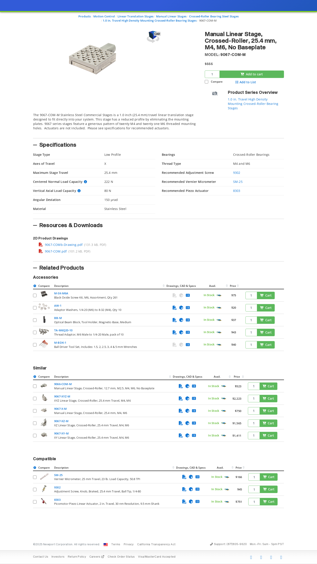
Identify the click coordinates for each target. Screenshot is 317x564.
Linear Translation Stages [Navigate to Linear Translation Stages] (135, 16)
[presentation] (158, 282)
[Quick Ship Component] (219, 295)
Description (61, 286)
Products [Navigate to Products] (84, 16)
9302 (236, 173)
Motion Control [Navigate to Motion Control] (104, 16)
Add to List (245, 82)
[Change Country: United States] (105, 544)
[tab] (115, 124)
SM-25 (238, 182)
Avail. (212, 286)
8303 (236, 191)
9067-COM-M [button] (233, 55)
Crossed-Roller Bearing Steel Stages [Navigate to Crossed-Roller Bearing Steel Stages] (214, 16)
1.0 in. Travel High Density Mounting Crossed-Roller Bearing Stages (253, 103)
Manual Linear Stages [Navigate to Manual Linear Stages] (171, 16)
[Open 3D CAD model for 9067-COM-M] (153, 37)
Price (233, 286)
